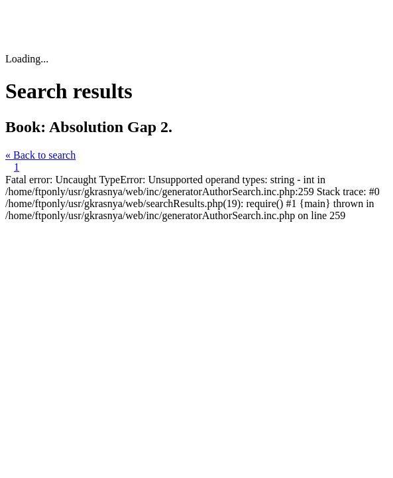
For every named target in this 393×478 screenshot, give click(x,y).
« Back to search (40, 155)
